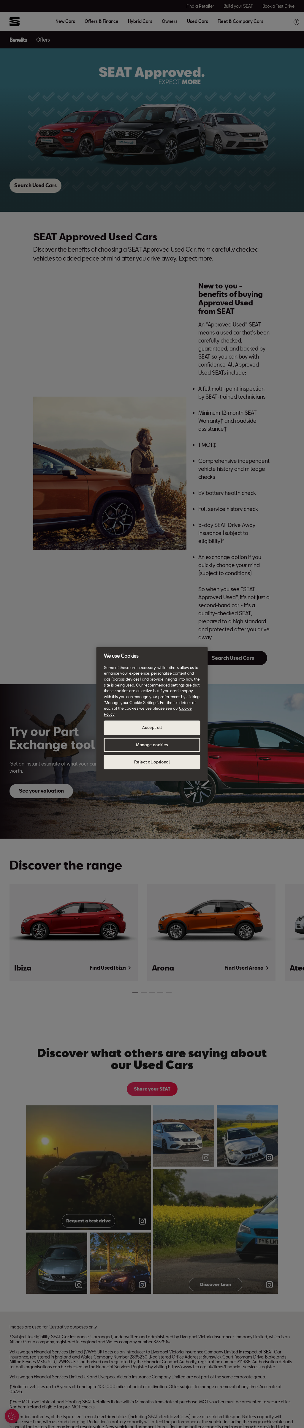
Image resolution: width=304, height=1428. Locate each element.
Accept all (152, 727)
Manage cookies (152, 744)
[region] (152, 714)
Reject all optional (152, 762)
